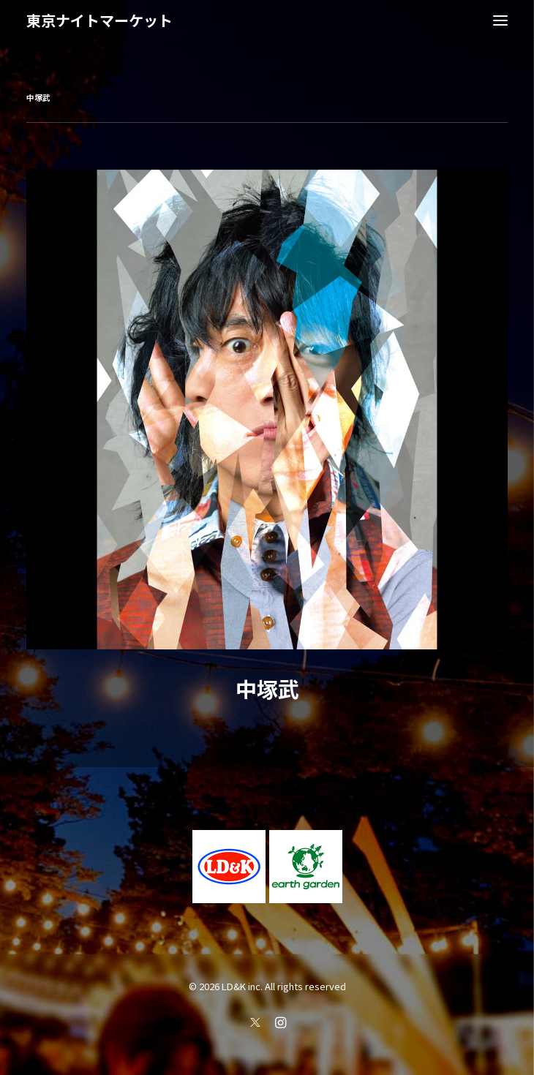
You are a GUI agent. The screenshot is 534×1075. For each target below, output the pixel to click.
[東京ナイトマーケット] (99, 20)
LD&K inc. (242, 986)
